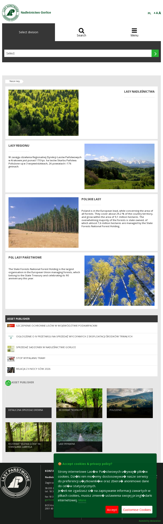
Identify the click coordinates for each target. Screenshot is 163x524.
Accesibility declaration (150, 521)
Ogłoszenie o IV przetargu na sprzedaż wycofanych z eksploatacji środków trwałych (74, 336)
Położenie (116, 410)
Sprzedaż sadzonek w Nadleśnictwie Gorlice (46, 347)
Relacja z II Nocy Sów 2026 (33, 368)
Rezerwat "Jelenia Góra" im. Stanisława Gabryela (24, 445)
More (82, 500)
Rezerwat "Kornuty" (71, 410)
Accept (112, 509)
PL (149, 13)
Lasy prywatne (67, 443)
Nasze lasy (15, 81)
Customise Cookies (137, 509)
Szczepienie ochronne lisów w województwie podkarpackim (56, 325)
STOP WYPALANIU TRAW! (30, 358)
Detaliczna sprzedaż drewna (25, 410)
